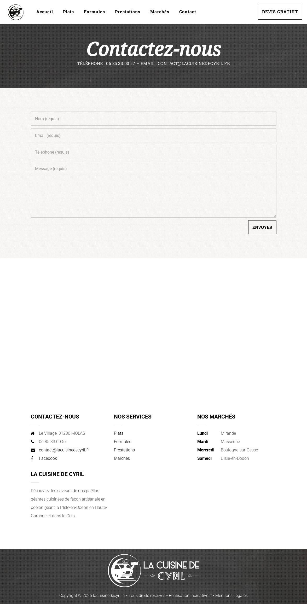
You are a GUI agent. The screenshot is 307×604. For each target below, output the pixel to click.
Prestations (127, 11)
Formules (94, 11)
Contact (187, 11)
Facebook (48, 458)
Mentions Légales (231, 595)
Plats (68, 11)
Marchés (159, 11)
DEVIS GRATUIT (280, 11)
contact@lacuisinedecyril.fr (64, 450)
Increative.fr (201, 595)
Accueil (44, 11)
